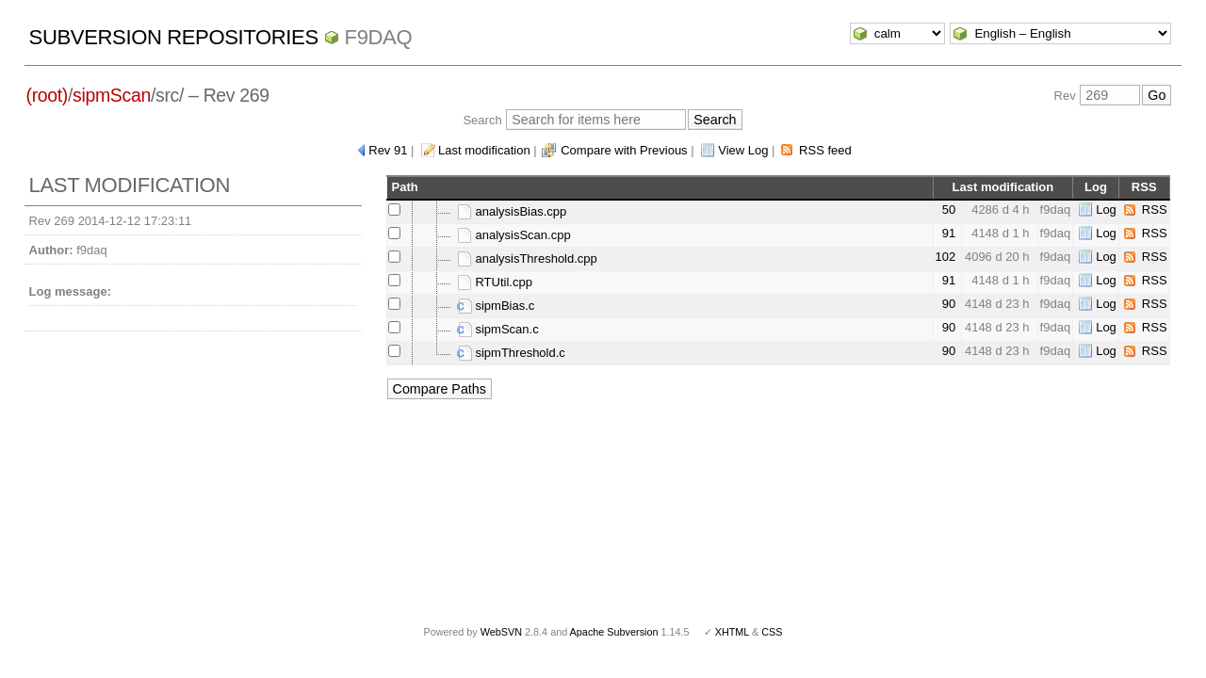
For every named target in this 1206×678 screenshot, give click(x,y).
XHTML (732, 632)
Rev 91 (387, 150)
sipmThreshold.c (511, 353)
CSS (771, 632)
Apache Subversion (614, 632)
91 (948, 233)
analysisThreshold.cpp (527, 258)
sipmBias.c (495, 306)
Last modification (484, 150)
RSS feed (825, 150)
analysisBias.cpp (511, 211)
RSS (1154, 209)
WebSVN (501, 632)
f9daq (379, 37)
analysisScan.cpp (514, 235)
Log (1106, 209)
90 (948, 304)
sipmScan (112, 95)
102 (946, 257)
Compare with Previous (624, 150)
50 (948, 209)
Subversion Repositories (173, 37)
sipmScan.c (498, 329)
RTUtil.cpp (494, 282)
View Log (743, 150)
